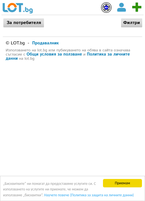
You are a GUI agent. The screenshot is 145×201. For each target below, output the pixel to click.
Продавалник (45, 43)
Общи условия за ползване (54, 54)
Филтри (131, 23)
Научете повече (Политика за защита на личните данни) (89, 195)
